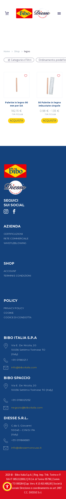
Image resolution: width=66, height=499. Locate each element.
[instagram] (6, 211)
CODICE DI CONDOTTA (17, 317)
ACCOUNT (10, 271)
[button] (7, 486)
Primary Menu (59, 13)
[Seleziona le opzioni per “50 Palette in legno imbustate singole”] (49, 120)
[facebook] (14, 211)
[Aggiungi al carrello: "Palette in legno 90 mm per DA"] (16, 120)
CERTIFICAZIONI (13, 233)
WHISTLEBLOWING (15, 243)
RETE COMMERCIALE (16, 238)
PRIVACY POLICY (14, 308)
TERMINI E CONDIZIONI (17, 275)
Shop (17, 51)
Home (7, 51)
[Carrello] (7, 13)
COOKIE (9, 312)
